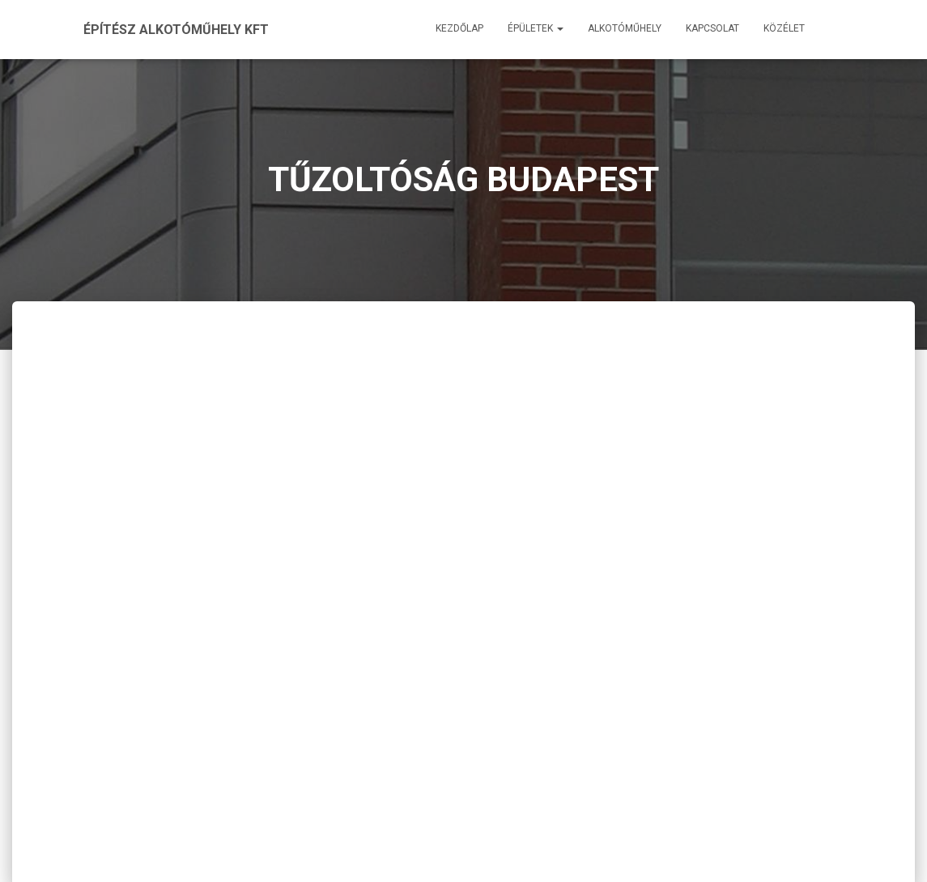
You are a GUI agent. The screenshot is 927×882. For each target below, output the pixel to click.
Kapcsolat (712, 28)
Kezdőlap (459, 28)
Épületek (535, 28)
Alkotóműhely (624, 28)
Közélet (784, 28)
